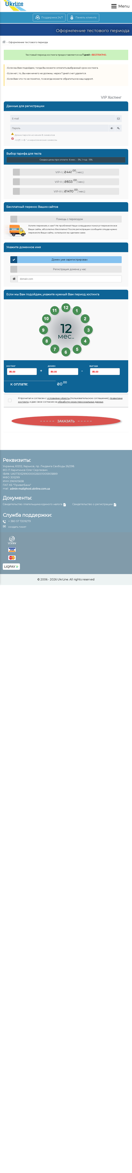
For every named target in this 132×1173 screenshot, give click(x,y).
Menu (124, 6)
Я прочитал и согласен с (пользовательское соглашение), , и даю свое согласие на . (70, 400)
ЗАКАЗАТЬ (66, 421)
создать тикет (14, 526)
